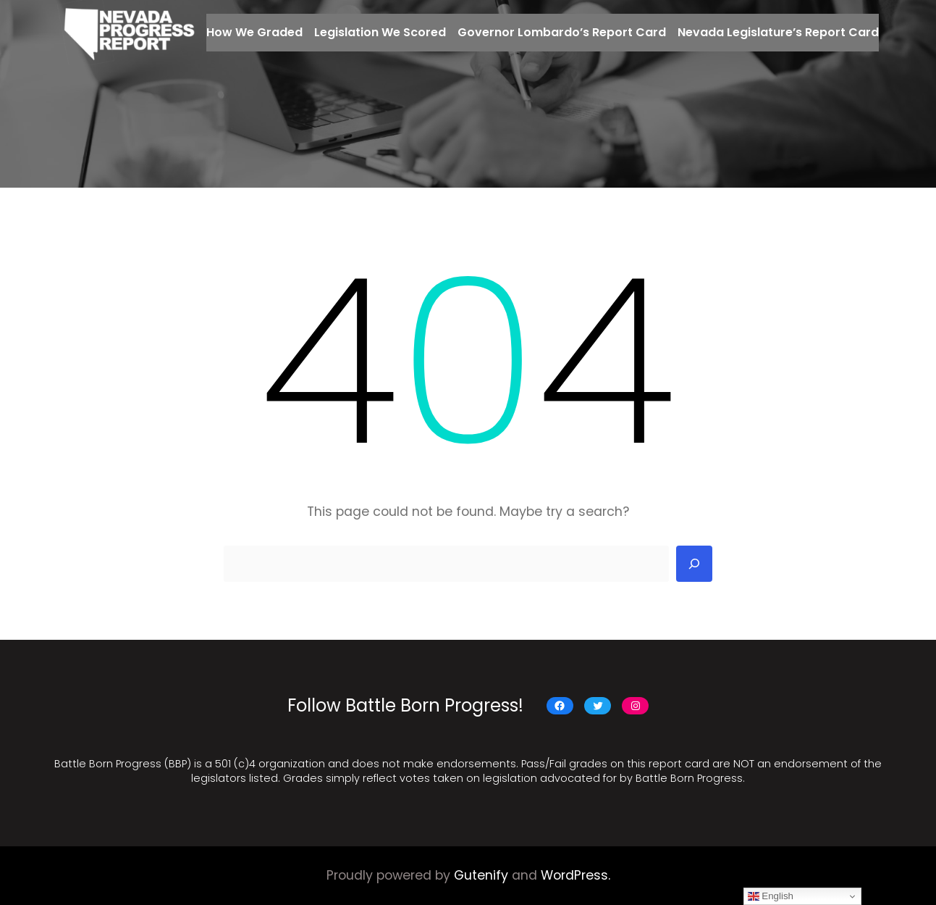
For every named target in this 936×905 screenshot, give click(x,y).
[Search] (694, 564)
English (770, 896)
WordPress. (575, 875)
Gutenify (481, 875)
